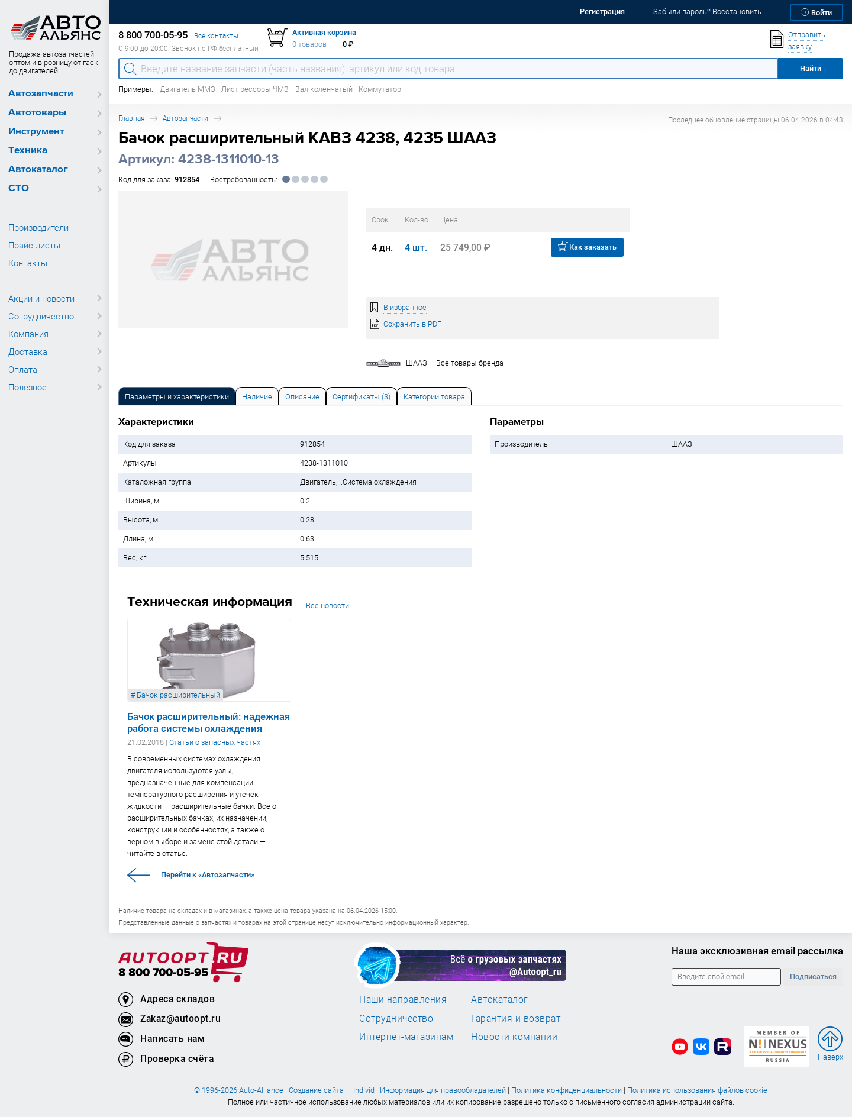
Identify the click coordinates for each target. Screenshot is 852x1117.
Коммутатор (380, 89)
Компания (28, 334)
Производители (38, 227)
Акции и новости (41, 298)
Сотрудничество (41, 316)
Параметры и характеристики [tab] (177, 397)
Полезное (27, 387)
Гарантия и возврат (515, 1018)
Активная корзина (324, 32)
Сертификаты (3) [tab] (361, 397)
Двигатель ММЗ (187, 89)
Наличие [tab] (257, 397)
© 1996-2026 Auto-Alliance (238, 1090)
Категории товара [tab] (434, 397)
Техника (27, 151)
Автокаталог (38, 169)
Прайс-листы (34, 245)
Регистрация (602, 12)
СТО (18, 188)
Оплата (22, 369)
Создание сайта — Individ (332, 1090)
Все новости (327, 606)
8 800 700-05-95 (163, 973)
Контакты (27, 263)
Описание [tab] (302, 397)
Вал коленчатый (324, 89)
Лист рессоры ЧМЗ (255, 89)
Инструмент (36, 132)
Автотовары (37, 113)
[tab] (176, 396)
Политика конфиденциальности (566, 1090)
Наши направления (403, 999)
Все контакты (216, 35)
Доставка (27, 351)
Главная (131, 118)
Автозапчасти (40, 94)
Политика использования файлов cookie (697, 1090)
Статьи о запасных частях (214, 742)
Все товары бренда (470, 363)
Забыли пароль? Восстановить (707, 12)
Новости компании (514, 1036)
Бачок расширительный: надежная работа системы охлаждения (208, 722)
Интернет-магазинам (406, 1036)
